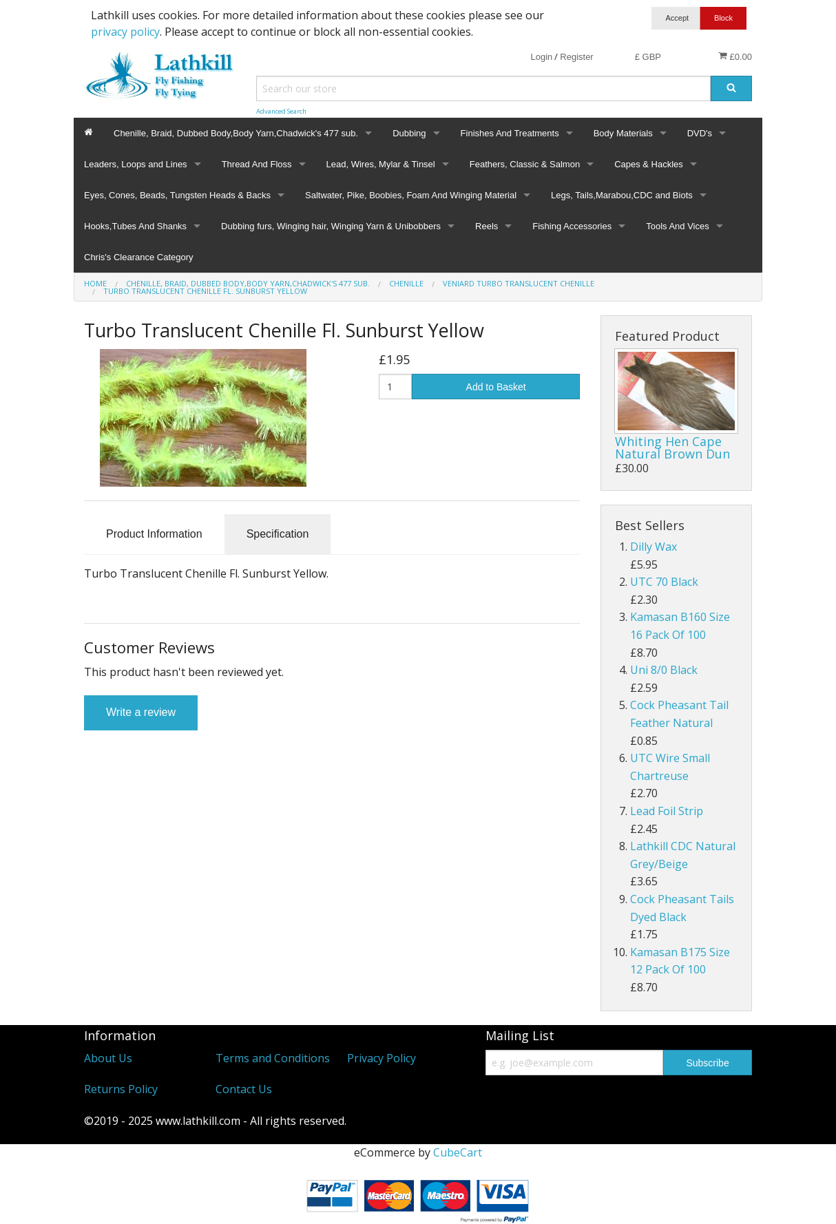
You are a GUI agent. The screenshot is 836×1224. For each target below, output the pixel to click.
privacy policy (125, 31)
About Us (108, 1058)
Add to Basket (496, 386)
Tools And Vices (677, 226)
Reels (486, 226)
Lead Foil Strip (666, 811)
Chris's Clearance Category (139, 257)
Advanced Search (281, 111)
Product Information (154, 534)
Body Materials (623, 133)
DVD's (699, 133)
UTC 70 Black (664, 581)
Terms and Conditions (273, 1058)
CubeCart (457, 1152)
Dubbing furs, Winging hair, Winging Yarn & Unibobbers (331, 226)
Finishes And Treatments (510, 133)
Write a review (141, 712)
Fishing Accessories (572, 226)
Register (576, 57)
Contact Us (244, 1089)
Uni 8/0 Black (664, 669)
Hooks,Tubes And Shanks (135, 226)
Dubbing (409, 133)
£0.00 (735, 56)
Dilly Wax (653, 546)
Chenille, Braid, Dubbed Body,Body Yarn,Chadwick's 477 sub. (236, 133)
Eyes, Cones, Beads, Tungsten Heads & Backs (177, 195)
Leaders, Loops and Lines (135, 164)
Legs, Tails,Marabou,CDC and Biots (622, 195)
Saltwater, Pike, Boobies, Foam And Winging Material (410, 195)
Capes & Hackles (648, 164)
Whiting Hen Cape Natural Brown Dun (672, 447)
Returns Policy (121, 1089)
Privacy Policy (381, 1058)
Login (541, 57)
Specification (278, 534)
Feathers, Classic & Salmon (525, 164)
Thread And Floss (257, 164)
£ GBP (648, 57)
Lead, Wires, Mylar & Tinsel (380, 164)
